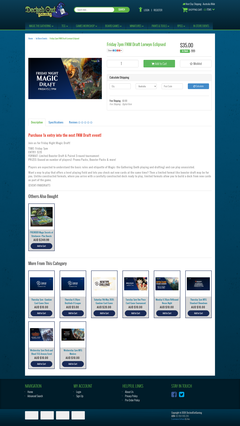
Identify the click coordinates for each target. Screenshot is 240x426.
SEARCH (121, 9)
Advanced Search (35, 396)
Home (30, 38)
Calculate (198, 86)
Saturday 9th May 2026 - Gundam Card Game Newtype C (104, 303)
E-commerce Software (178, 419)
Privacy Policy (131, 396)
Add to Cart (159, 63)
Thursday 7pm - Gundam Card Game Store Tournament (41, 303)
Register (158, 10)
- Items (196, 10)
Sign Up (79, 396)
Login (146, 10)
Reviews (80, 122)
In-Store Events (41, 38)
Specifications (55, 122)
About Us (129, 392)
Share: (115, 50)
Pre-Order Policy (132, 400)
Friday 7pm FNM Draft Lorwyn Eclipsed (64, 38)
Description (37, 122)
